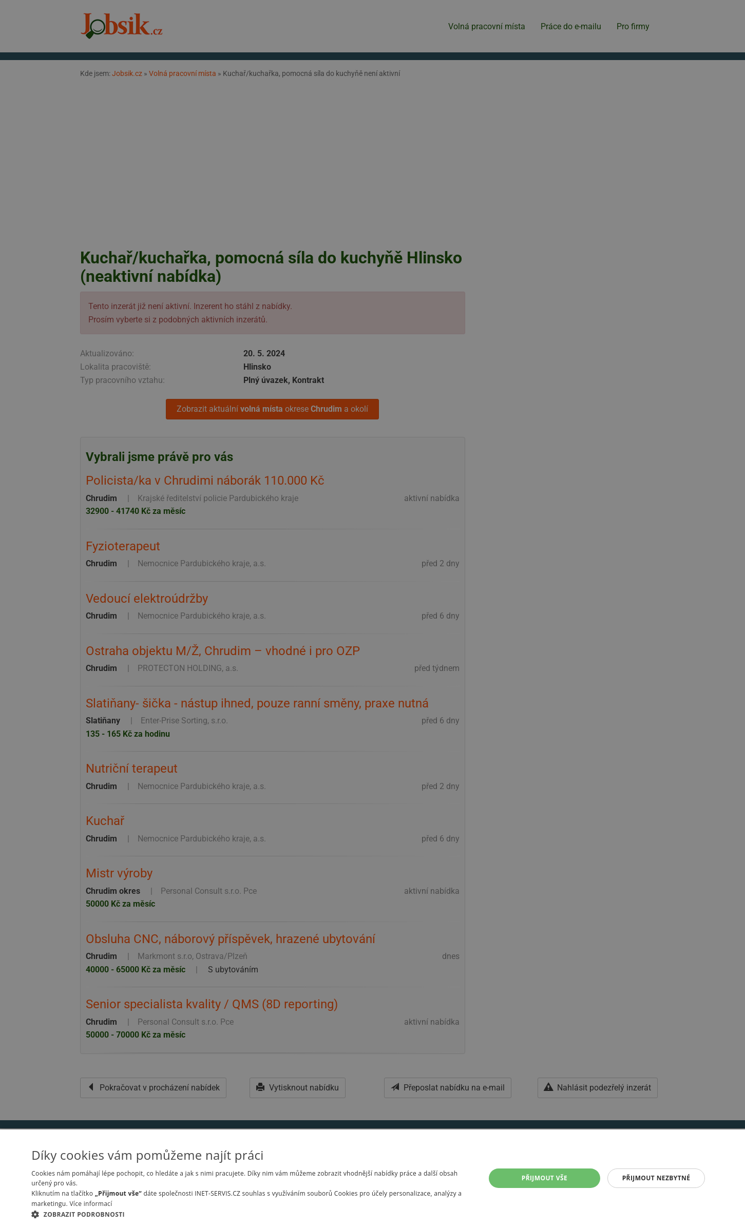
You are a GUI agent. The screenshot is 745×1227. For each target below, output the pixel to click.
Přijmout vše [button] (544, 1178)
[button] (251, 1214)
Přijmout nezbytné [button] (656, 1178)
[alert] (372, 613)
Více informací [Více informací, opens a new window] (90, 1203)
